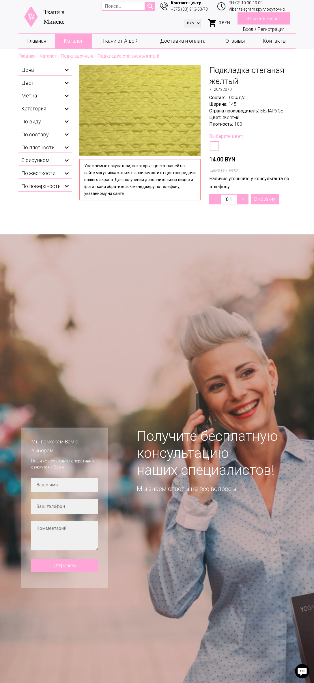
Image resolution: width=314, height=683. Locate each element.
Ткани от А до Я (120, 41)
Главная (36, 41)
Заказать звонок (263, 18)
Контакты (274, 41)
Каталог (73, 41)
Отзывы (235, 41)
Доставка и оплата (182, 41)
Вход (248, 29)
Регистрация (271, 29)
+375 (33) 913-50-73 (189, 9)
